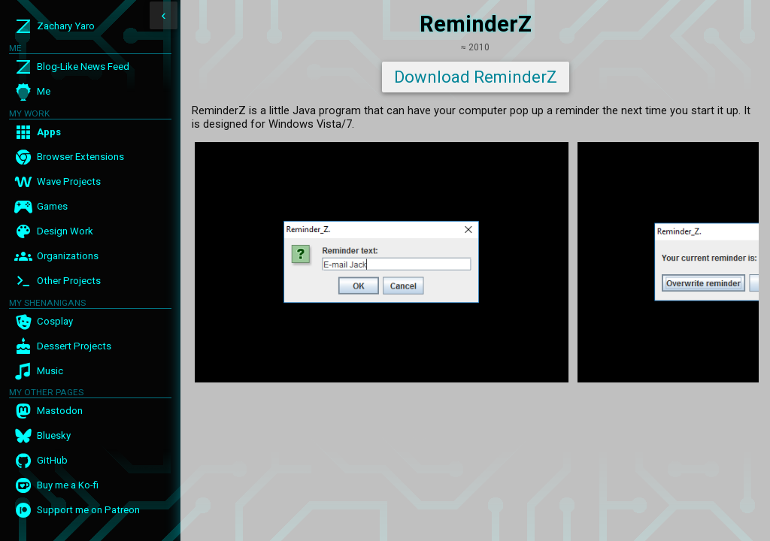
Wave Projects (69, 181)
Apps (49, 132)
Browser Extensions (80, 156)
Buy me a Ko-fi (68, 485)
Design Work (65, 231)
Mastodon (60, 410)
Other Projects (69, 280)
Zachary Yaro (66, 26)
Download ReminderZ (475, 77)
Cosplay (55, 321)
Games (52, 206)
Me (43, 91)
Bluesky (54, 435)
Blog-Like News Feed (83, 66)
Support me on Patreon (88, 509)
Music (50, 370)
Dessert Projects (74, 346)
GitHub (52, 460)
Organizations (68, 255)
